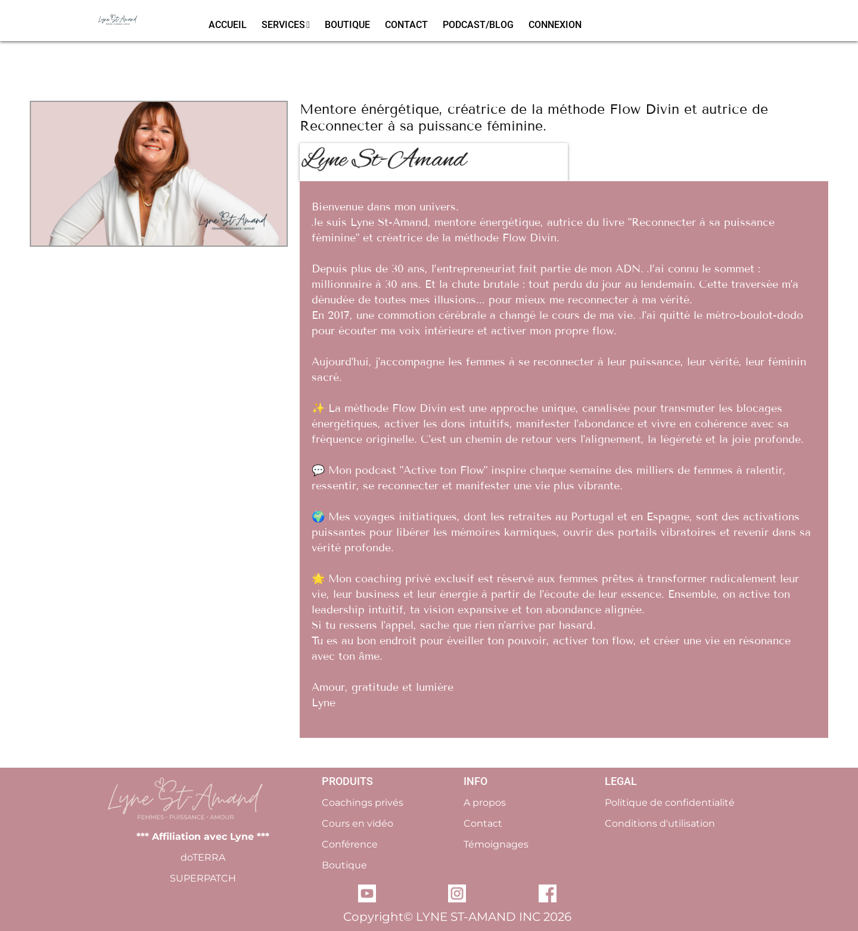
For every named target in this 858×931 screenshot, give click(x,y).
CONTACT (406, 24)
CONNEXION (555, 24)
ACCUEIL (228, 24)
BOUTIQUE (347, 24)
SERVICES (286, 25)
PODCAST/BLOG (478, 24)
